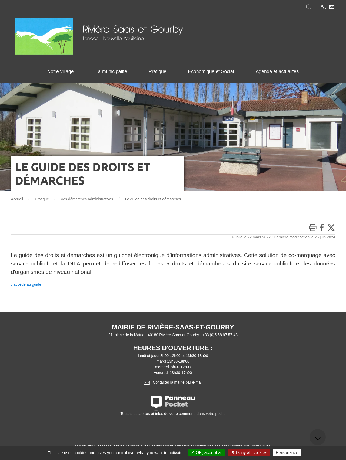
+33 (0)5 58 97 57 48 (220, 335)
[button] (308, 6)
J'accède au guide (26, 284)
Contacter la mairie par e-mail (173, 382)
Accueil (17, 199)
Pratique (42, 199)
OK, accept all (206, 452)
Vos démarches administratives (87, 199)
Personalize (287, 452)
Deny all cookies (249, 452)
